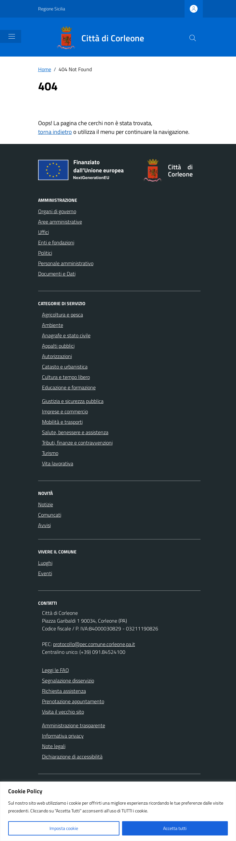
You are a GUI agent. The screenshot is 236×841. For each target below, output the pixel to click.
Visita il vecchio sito (63, 712)
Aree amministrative (60, 222)
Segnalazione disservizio (68, 680)
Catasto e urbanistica (65, 366)
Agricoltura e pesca (62, 314)
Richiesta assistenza (64, 691)
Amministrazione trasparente (73, 725)
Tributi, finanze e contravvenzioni (77, 442)
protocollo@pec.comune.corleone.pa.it (94, 644)
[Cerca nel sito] (193, 38)
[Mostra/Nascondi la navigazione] (12, 36)
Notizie (45, 504)
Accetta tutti (175, 828)
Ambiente (52, 325)
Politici (45, 253)
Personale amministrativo (65, 263)
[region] (118, 811)
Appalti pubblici (58, 346)
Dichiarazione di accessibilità (72, 756)
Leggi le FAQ (55, 670)
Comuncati (49, 515)
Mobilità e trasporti (62, 422)
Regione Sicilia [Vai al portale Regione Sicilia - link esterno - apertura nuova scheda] (51, 8)
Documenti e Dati (57, 274)
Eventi (45, 573)
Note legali (53, 746)
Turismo (50, 453)
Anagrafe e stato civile (66, 335)
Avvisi (44, 525)
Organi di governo (57, 211)
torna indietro (55, 131)
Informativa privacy (63, 736)
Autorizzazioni (57, 356)
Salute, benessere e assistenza (75, 432)
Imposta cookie (63, 828)
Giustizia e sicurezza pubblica (73, 401)
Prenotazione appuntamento (73, 701)
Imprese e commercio (65, 411)
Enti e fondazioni (56, 242)
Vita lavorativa (57, 463)
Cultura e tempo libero (66, 377)
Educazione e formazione (69, 387)
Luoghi (45, 563)
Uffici (43, 232)
